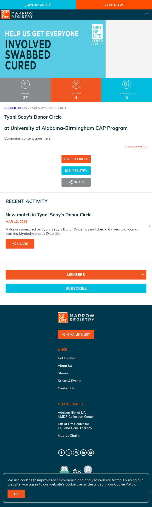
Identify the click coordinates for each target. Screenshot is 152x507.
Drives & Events (69, 381)
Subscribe (76, 288)
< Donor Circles (15, 108)
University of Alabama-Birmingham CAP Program (69, 128)
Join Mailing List (76, 334)
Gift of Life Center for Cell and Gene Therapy (75, 426)
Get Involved (67, 358)
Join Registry (38, 5)
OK (16, 494)
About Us (65, 366)
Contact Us (66, 388)
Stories (63, 373)
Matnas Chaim (69, 435)
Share (76, 182)
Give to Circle (76, 159)
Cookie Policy (124, 484)
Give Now (114, 5)
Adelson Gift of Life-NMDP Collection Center (76, 414)
